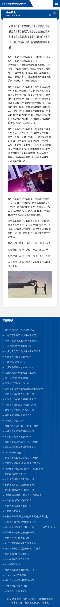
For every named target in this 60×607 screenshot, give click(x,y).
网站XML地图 (14, 599)
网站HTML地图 (45, 599)
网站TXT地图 (29, 599)
